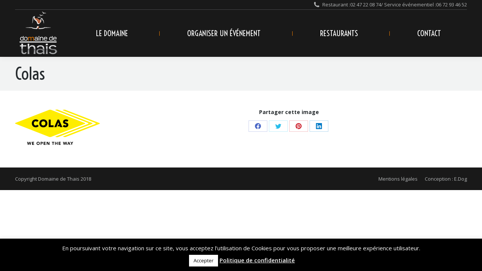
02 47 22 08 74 (365, 4)
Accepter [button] (204, 260)
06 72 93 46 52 (451, 4)
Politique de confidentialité (257, 260)
